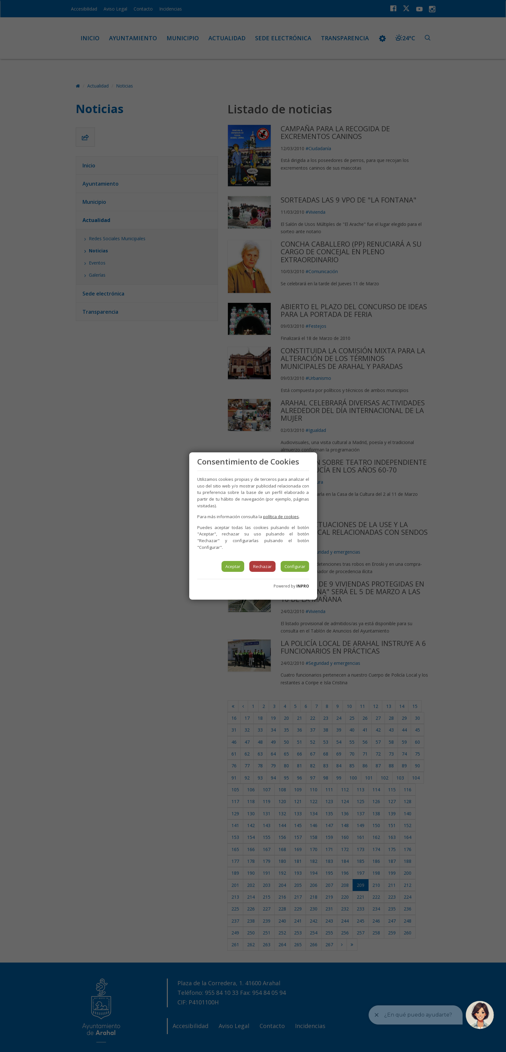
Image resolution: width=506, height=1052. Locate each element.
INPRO (302, 586)
